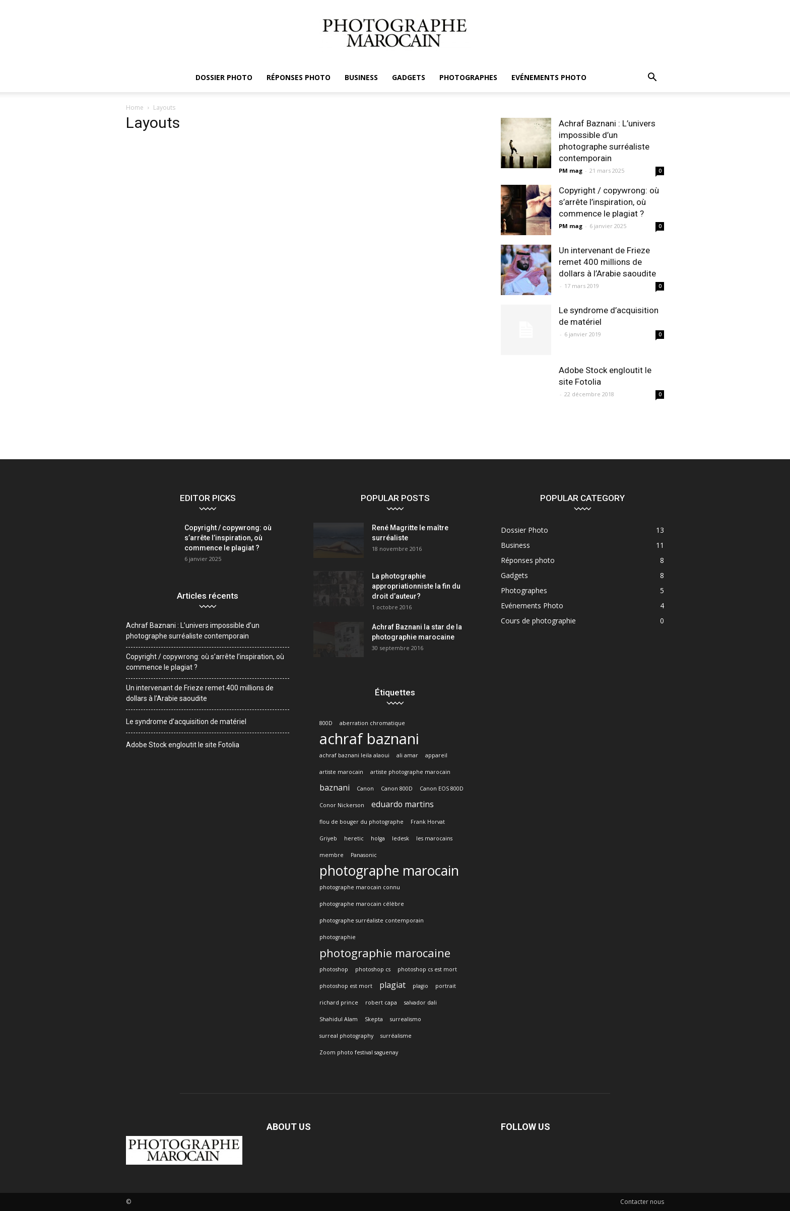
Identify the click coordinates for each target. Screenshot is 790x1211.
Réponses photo (299, 77)
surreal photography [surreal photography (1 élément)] (346, 1035)
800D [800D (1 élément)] (326, 723)
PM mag (570, 170)
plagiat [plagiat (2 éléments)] (392, 985)
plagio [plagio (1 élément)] (420, 985)
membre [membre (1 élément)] (331, 855)
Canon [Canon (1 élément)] (365, 788)
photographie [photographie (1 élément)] (337, 937)
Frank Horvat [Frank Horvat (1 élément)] (428, 821)
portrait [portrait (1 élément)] (445, 985)
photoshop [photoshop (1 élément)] (333, 969)
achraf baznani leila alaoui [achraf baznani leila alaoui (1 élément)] (354, 755)
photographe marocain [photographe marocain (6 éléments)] (389, 871)
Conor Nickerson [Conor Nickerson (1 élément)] (341, 805)
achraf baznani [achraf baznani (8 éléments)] (369, 739)
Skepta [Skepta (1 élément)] (374, 1019)
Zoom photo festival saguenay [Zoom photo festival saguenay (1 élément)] (358, 1052)
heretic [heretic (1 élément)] (354, 838)
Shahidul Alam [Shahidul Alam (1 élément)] (338, 1019)
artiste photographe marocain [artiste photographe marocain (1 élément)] (410, 771)
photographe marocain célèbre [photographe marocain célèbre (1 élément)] (361, 903)
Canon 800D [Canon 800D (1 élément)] (397, 788)
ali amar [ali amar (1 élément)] (407, 755)
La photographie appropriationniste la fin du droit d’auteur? (416, 586)
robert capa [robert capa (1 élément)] (381, 1002)
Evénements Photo (548, 77)
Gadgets (408, 77)
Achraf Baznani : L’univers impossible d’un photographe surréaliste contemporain (192, 630)
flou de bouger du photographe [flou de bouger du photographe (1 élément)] (361, 821)
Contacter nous (642, 1201)
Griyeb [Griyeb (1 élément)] (328, 838)
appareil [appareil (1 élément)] (436, 755)
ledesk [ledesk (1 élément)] (400, 838)
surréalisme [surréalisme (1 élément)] (396, 1035)
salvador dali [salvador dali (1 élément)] (420, 1002)
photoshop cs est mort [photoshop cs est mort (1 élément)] (427, 969)
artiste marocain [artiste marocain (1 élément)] (341, 771)
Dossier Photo (223, 77)
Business (361, 77)
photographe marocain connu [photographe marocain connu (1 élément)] (359, 887)
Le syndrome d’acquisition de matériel (186, 722)
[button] (652, 78)
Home (135, 107)
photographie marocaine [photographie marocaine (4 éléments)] (384, 953)
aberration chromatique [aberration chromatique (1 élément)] (372, 723)
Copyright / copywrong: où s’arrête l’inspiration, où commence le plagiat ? (609, 202)
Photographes (468, 77)
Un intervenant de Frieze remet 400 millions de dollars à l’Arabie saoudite (607, 261)
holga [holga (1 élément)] (378, 838)
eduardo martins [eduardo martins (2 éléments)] (402, 804)
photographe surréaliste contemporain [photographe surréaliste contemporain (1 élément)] (371, 920)
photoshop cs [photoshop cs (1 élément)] (372, 969)
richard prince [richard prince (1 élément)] (338, 1002)
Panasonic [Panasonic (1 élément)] (364, 855)
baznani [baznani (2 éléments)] (334, 787)
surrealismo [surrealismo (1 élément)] (405, 1019)
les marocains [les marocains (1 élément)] (434, 838)
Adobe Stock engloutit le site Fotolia (182, 745)
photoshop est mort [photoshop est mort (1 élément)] (345, 985)
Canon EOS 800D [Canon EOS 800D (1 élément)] (442, 788)
